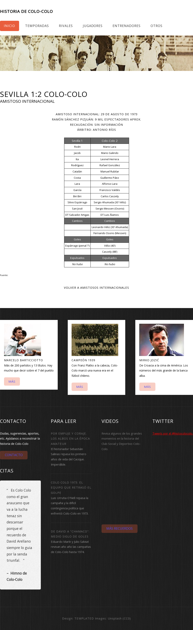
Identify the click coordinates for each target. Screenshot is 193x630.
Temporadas (37, 26)
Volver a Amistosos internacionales (96, 287)
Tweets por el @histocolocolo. (172, 433)
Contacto (14, 455)
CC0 (127, 618)
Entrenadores (127, 26)
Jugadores (93, 26)
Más (11, 381)
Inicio (9, 26)
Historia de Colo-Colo (26, 11)
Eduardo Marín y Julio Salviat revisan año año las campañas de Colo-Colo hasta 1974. (71, 547)
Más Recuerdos (119, 528)
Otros (156, 26)
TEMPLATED (84, 618)
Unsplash (115, 618)
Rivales (66, 26)
